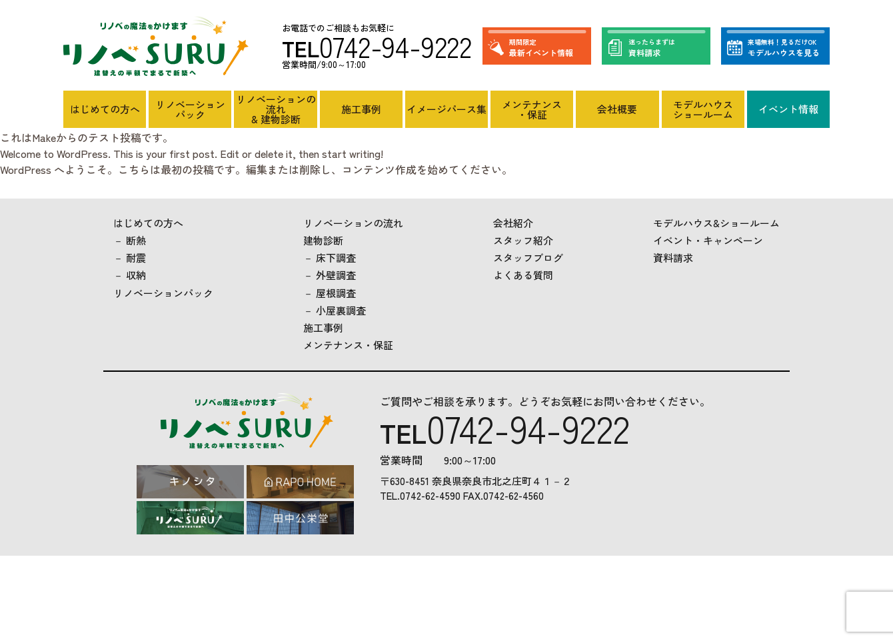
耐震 (136, 258)
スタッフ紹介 (523, 240)
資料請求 (673, 258)
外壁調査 (336, 275)
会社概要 (617, 109)
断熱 (136, 240)
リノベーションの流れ (353, 223)
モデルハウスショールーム (703, 109)
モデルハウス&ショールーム (716, 223)
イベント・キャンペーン (708, 240)
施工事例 (361, 109)
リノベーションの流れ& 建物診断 (276, 109)
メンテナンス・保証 (532, 109)
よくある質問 (523, 275)
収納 (136, 275)
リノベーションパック (190, 109)
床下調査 (336, 258)
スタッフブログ (528, 258)
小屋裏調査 (341, 310)
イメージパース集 (446, 109)
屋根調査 (336, 293)
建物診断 (323, 240)
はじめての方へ (105, 109)
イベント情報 (788, 109)
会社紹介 (513, 223)
